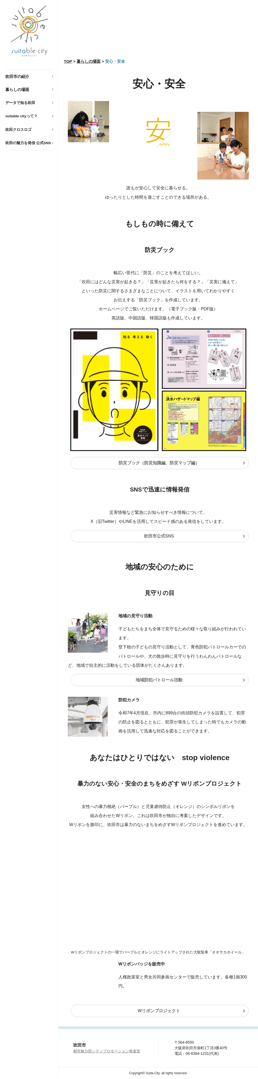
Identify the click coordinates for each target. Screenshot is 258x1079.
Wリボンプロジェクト (159, 1011)
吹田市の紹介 (17, 76)
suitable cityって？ (21, 116)
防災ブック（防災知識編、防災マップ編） (159, 463)
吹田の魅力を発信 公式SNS (28, 143)
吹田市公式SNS (159, 536)
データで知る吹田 (20, 103)
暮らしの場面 (17, 89)
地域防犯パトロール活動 (159, 680)
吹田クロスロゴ (18, 130)
